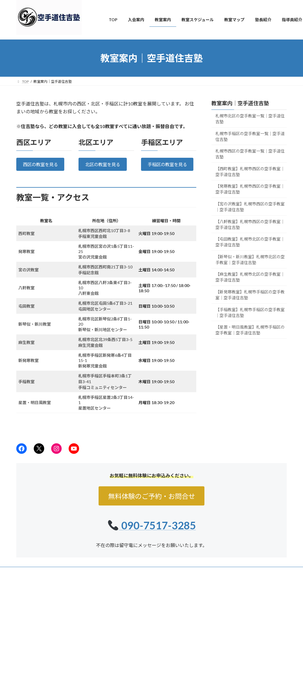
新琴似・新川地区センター (102, 337)
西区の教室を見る (41, 165)
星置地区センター (94, 415)
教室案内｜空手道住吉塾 (240, 103)
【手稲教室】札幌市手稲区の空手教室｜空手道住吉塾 (250, 312)
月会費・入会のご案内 (133, 668)
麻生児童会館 (90, 353)
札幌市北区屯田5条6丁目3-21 (105, 311)
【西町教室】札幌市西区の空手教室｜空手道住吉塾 (250, 171)
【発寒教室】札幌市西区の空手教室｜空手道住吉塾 (250, 189)
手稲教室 (26, 389)
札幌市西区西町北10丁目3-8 (104, 238)
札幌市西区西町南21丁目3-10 (105, 274)
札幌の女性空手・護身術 (135, 633)
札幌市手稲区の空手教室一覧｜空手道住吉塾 (250, 136)
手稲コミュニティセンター (102, 395)
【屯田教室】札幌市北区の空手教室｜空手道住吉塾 (250, 241)
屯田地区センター (94, 316)
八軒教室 (26, 295)
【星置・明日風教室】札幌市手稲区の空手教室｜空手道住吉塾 (250, 330)
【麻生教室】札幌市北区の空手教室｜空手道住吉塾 (250, 277)
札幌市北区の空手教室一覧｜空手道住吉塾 (250, 118)
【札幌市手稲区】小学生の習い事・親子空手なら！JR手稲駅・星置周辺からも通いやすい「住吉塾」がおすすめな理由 (257, 651)
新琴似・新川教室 (34, 331)
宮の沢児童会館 (92, 264)
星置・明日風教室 (34, 410)
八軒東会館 (88, 301)
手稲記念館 (88, 280)
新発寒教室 (28, 368)
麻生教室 (26, 350)
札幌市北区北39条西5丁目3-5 (105, 347)
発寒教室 (26, 259)
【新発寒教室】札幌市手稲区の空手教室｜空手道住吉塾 (250, 294)
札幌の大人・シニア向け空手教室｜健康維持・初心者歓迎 (154, 656)
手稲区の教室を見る (168, 168)
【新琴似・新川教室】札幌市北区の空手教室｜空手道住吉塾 (250, 259)
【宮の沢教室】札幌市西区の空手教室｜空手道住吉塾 (250, 206)
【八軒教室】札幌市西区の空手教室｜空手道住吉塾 (250, 224)
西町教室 (26, 241)
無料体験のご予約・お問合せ (151, 504)
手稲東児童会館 (92, 244)
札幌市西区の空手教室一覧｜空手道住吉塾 (250, 153)
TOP (116, 603)
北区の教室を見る (104, 165)
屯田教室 (26, 313)
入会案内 (120, 613)
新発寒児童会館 (92, 373)
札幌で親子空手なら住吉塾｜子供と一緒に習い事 (154, 643)
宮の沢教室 (28, 277)
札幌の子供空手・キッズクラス (140, 623)
